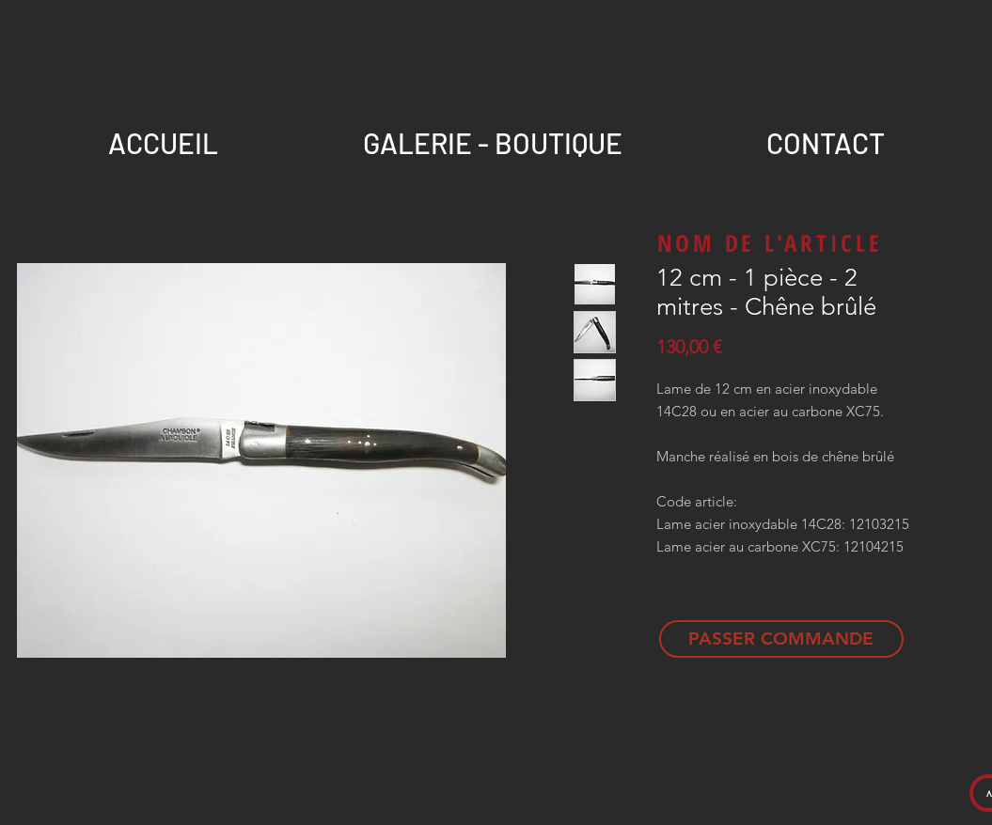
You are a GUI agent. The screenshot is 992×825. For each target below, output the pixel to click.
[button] (826, 134)
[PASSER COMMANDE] (781, 639)
